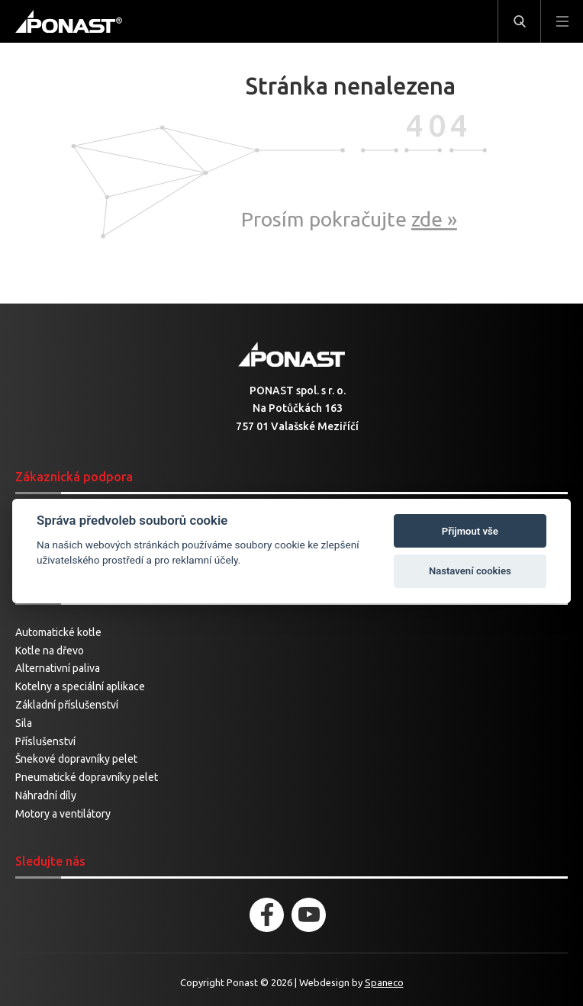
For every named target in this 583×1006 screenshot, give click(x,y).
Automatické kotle (58, 632)
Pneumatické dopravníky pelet (86, 777)
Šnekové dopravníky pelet (76, 759)
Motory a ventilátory (63, 814)
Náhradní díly (45, 795)
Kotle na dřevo (49, 650)
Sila (23, 723)
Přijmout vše (470, 531)
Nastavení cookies (470, 571)
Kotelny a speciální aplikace (80, 686)
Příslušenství (45, 741)
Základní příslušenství (66, 705)
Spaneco (384, 982)
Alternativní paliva (57, 668)
